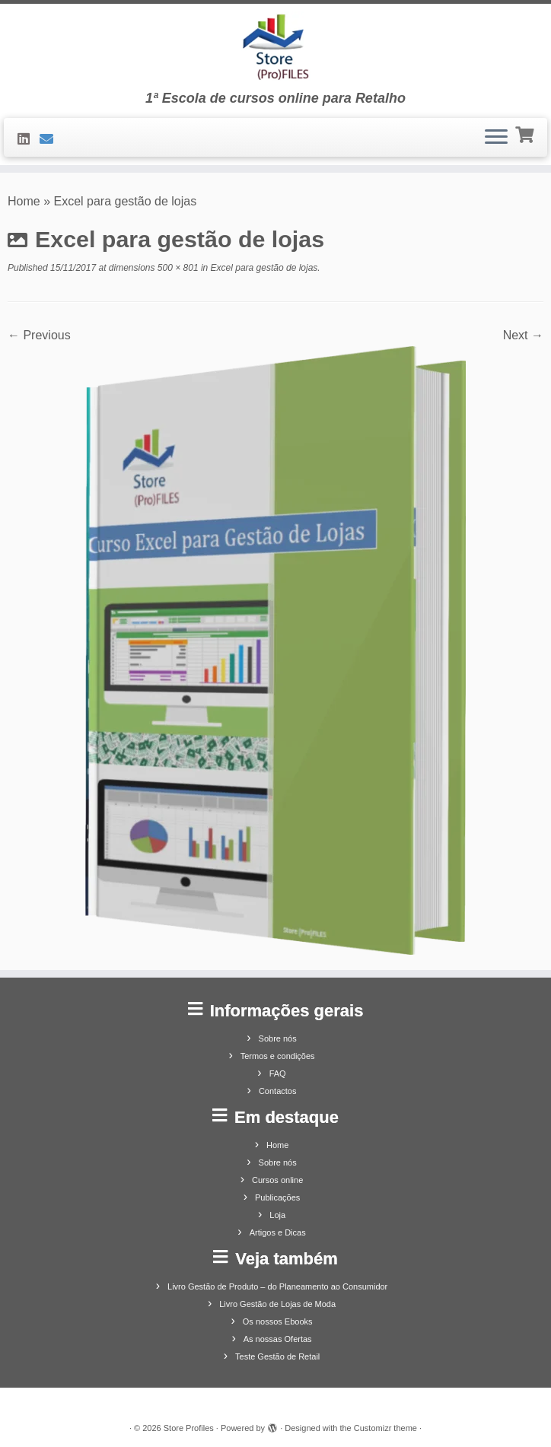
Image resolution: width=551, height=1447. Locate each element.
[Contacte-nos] (51, 139)
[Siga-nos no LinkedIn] (29, 139)
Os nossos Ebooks (278, 1321)
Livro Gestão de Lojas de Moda (277, 1304)
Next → (523, 335)
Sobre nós (278, 1038)
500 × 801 (177, 267)
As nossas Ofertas (278, 1339)
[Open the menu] (496, 137)
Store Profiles (189, 1428)
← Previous (39, 335)
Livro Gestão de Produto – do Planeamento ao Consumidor (277, 1286)
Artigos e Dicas (278, 1232)
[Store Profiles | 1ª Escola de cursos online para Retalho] (275, 47)
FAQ (277, 1073)
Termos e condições (277, 1056)
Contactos (278, 1091)
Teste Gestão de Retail (277, 1356)
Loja (277, 1215)
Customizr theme (385, 1428)
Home (24, 201)
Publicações (277, 1197)
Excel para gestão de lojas (262, 267)
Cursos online (277, 1180)
